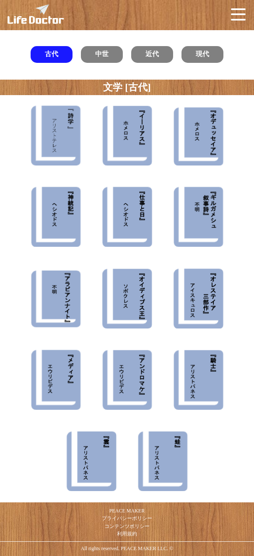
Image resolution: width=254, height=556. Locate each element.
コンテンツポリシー (127, 526)
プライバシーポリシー (127, 518)
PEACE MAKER (127, 511)
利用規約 (127, 534)
